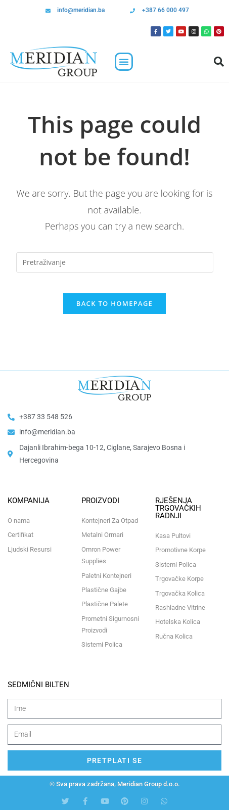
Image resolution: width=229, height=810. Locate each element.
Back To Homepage (114, 303)
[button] (124, 62)
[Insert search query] (114, 262)
